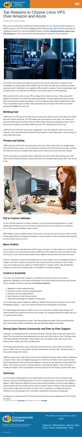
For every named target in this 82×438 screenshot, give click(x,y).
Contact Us (47, 425)
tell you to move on (43, 283)
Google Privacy (61, 428)
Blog (77, 425)
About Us (70, 425)
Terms (45, 428)
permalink (44, 400)
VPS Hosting (21, 400)
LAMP (15, 106)
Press (71, 428)
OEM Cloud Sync (59, 425)
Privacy (52, 428)
